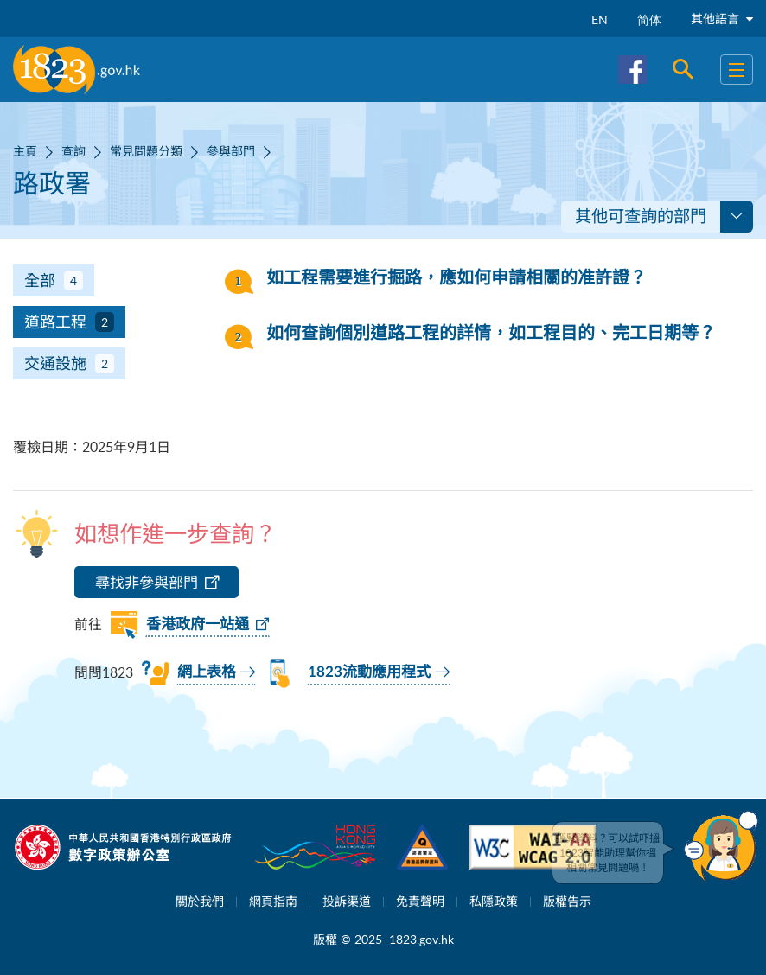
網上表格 (206, 672)
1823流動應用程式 (369, 672)
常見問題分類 (146, 151)
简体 (649, 19)
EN (599, 19)
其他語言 (722, 18)
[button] (721, 846)
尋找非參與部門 (146, 582)
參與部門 (231, 151)
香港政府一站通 (197, 624)
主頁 (25, 151)
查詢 (73, 151)
